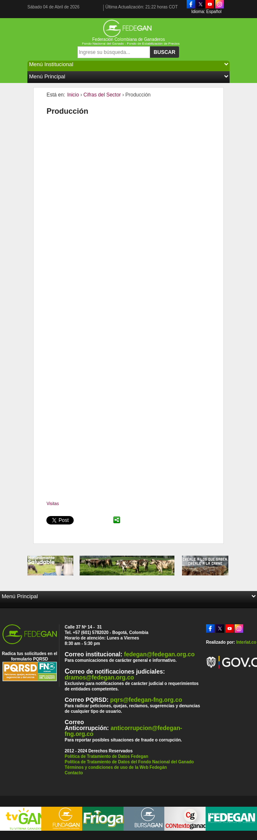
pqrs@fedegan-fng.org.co (146, 699)
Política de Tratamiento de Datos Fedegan (106, 756)
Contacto (73, 772)
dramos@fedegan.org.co (99, 677)
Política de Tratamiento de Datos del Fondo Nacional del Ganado (129, 762)
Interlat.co (246, 642)
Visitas (52, 503)
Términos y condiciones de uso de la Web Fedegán (115, 767)
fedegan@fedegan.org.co (159, 654)
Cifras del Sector (102, 95)
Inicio (73, 95)
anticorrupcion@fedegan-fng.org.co (123, 731)
